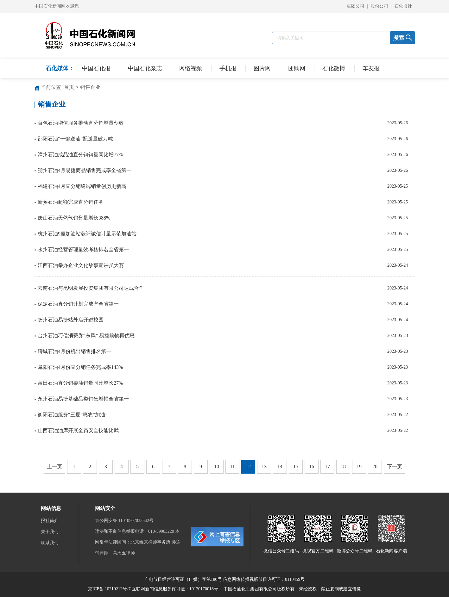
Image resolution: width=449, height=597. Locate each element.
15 (295, 466)
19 (359, 466)
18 (343, 466)
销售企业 (90, 87)
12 (248, 466)
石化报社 (403, 6)
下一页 (394, 466)
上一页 (54, 466)
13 (264, 466)
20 (374, 466)
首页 (69, 87)
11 (232, 466)
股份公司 (379, 6)
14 (279, 466)
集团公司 (355, 6)
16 (311, 466)
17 (327, 466)
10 (216, 466)
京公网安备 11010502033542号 (125, 520)
